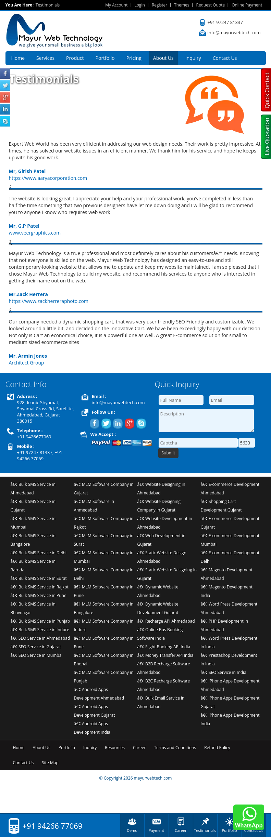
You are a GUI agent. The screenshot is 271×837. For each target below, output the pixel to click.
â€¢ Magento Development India (226, 591)
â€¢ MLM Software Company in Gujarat (104, 488)
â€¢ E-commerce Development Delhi (230, 557)
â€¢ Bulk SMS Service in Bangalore (33, 540)
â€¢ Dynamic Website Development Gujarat (157, 608)
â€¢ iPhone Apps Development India (230, 719)
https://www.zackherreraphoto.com (48, 301)
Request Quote (210, 5)
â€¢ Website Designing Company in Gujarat (159, 506)
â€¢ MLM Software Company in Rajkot (104, 523)
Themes (181, 5)
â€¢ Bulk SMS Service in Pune (38, 595)
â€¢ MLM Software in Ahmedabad (94, 506)
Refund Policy (217, 747)
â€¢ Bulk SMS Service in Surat (39, 578)
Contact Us (225, 58)
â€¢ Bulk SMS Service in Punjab (40, 621)
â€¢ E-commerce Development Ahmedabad (230, 488)
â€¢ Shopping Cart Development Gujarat (221, 506)
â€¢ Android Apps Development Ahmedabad (99, 694)
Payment (156, 830)
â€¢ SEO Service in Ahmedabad (40, 638)
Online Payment (247, 5)
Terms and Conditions (175, 747)
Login (140, 5)
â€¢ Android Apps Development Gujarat (94, 711)
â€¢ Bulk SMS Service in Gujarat (33, 506)
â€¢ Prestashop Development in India (229, 659)
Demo (132, 830)
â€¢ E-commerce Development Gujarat (230, 523)
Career (139, 747)
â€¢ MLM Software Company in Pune (104, 591)
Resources (115, 747)
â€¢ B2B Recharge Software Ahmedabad (163, 668)
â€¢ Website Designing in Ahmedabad (161, 488)
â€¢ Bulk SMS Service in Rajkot (40, 587)
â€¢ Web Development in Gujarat (161, 540)
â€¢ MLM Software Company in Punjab (104, 676)
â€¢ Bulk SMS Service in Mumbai (33, 523)
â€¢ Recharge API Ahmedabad (166, 621)
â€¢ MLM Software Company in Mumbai (104, 557)
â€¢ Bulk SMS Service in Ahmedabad (33, 488)
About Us (163, 58)
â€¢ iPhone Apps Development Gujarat (230, 702)
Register (159, 5)
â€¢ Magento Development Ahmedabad (226, 574)
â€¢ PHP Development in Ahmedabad (224, 625)
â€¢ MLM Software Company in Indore (104, 625)
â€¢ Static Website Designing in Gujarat (167, 574)
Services (45, 58)
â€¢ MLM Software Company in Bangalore (104, 608)
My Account (116, 5)
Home (18, 58)
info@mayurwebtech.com (234, 32)
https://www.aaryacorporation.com (48, 178)
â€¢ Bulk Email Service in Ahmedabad (161, 702)
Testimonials (205, 830)
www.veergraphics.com (35, 232)
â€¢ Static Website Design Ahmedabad (161, 557)
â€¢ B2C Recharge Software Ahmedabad (163, 685)
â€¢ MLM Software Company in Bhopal (104, 659)
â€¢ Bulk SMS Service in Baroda (33, 565)
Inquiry (193, 58)
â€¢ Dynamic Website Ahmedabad (157, 591)
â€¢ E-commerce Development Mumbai (230, 540)
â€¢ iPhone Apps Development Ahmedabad (230, 685)
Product (75, 58)
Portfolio (105, 58)
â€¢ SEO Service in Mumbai (37, 655)
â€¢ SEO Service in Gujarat (36, 647)
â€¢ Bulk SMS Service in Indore (40, 630)
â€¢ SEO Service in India (223, 672)
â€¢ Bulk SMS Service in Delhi (38, 553)
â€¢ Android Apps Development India (92, 728)
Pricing (133, 58)
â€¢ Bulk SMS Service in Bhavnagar (33, 608)
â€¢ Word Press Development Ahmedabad (229, 608)
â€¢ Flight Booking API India (163, 647)
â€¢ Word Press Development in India (229, 642)
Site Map (50, 763)
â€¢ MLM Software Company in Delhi (104, 574)
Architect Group (26, 362)
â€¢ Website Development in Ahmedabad (164, 523)
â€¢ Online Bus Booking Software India (160, 634)
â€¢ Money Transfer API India (165, 655)
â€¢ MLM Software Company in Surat (104, 540)
